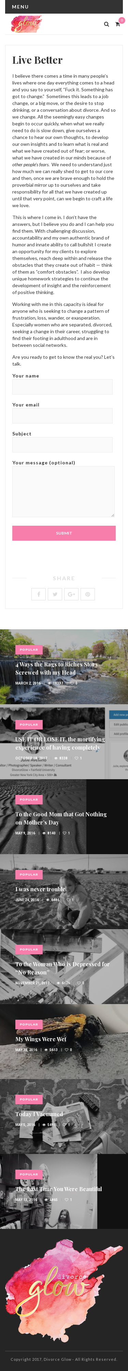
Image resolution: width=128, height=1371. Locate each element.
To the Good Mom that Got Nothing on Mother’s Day (61, 818)
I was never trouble (40, 889)
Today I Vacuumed (39, 1114)
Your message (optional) (63, 489)
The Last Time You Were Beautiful (58, 1188)
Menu (20, 7)
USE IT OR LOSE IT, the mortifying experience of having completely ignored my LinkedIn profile (60, 747)
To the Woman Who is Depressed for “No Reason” (62, 968)
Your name (62, 381)
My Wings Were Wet (40, 1039)
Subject (62, 439)
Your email (62, 410)
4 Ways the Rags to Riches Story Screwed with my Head (56, 668)
